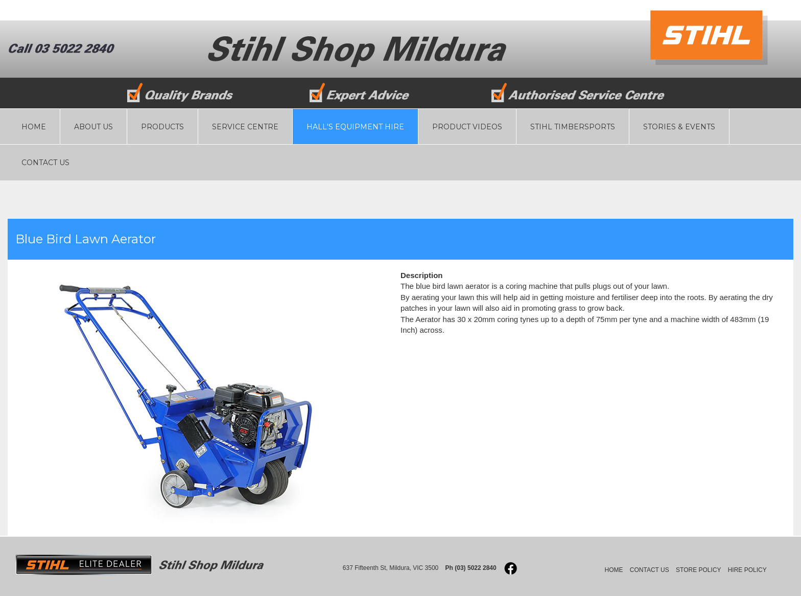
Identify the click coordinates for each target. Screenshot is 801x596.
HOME (33, 126)
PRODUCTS (162, 126)
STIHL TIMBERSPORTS (572, 126)
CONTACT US (45, 162)
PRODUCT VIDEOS (467, 126)
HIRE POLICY (747, 570)
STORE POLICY (698, 570)
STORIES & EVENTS (679, 126)
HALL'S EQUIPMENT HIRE (355, 126)
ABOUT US (93, 126)
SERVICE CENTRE (245, 126)
